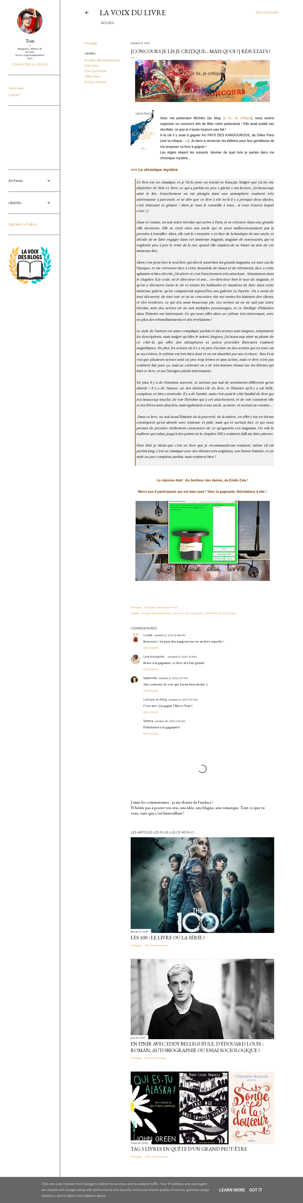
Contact (14, 95)
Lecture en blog (155, 699)
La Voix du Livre (133, 12)
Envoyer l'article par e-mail (161, 607)
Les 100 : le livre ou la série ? (168, 937)
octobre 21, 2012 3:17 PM (183, 699)
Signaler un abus (22, 224)
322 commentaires (156, 945)
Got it (255, 1189)
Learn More (232, 1189)
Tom (30, 40)
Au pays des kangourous (102, 60)
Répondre (151, 647)
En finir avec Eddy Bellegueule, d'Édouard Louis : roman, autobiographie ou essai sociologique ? (197, 1046)
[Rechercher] (267, 13)
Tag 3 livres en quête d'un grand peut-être (189, 1149)
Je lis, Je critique (237, 118)
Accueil (108, 23)
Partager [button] (90, 43)
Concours (91, 66)
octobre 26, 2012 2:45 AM (170, 721)
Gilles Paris (92, 76)
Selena (148, 721)
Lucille (148, 635)
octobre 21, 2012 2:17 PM (173, 678)
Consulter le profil (30, 64)
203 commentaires (156, 1156)
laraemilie (150, 678)
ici (186, 141)
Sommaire (16, 88)
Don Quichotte (95, 71)
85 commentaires (155, 1058)
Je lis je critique (95, 82)
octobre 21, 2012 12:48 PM (169, 635)
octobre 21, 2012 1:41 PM (182, 656)
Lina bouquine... (154, 656)
